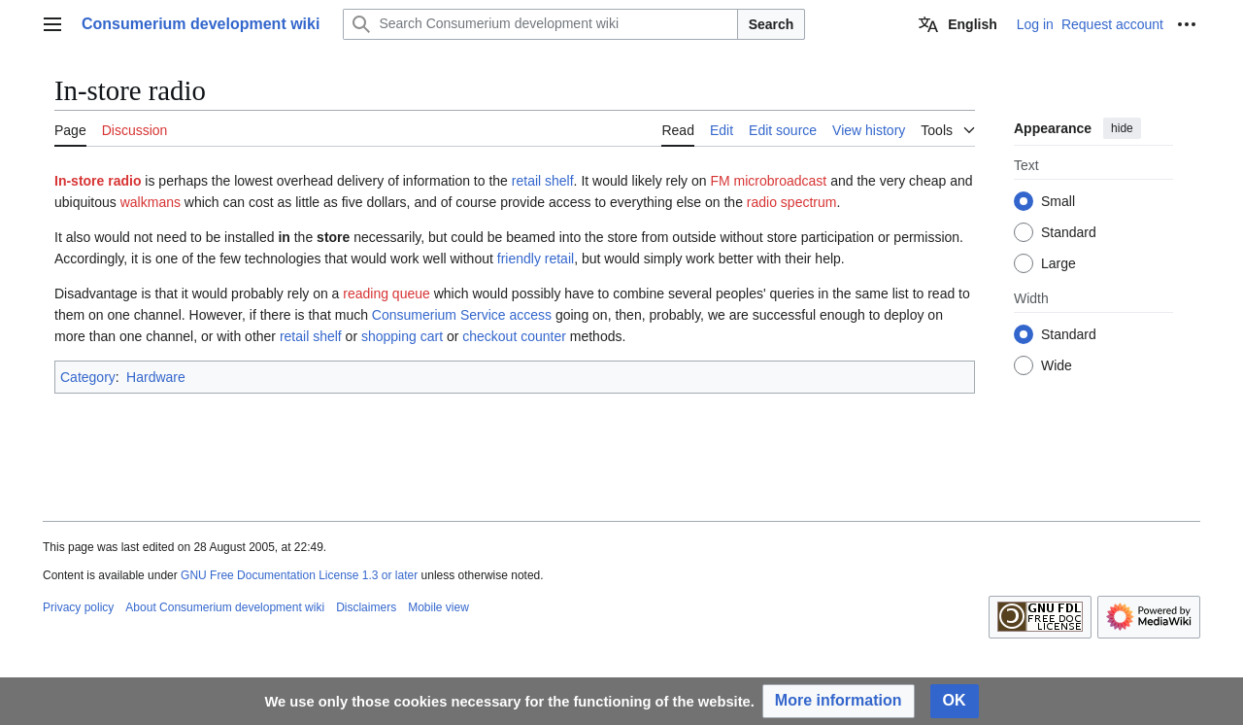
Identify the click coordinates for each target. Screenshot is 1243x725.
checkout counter (514, 336)
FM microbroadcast (768, 181)
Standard (1068, 232)
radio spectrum (792, 202)
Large (1058, 263)
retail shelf (543, 181)
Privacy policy (78, 607)
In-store (79, 181)
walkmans (150, 202)
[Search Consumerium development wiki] (540, 24)
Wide (1056, 365)
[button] (838, 701)
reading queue (386, 293)
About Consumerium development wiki (224, 607)
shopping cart (402, 336)
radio (124, 181)
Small (1058, 201)
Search (771, 24)
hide (1122, 128)
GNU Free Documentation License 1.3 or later (299, 575)
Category (88, 377)
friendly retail (535, 258)
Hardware (155, 377)
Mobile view (438, 607)
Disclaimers (366, 607)
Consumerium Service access (462, 315)
